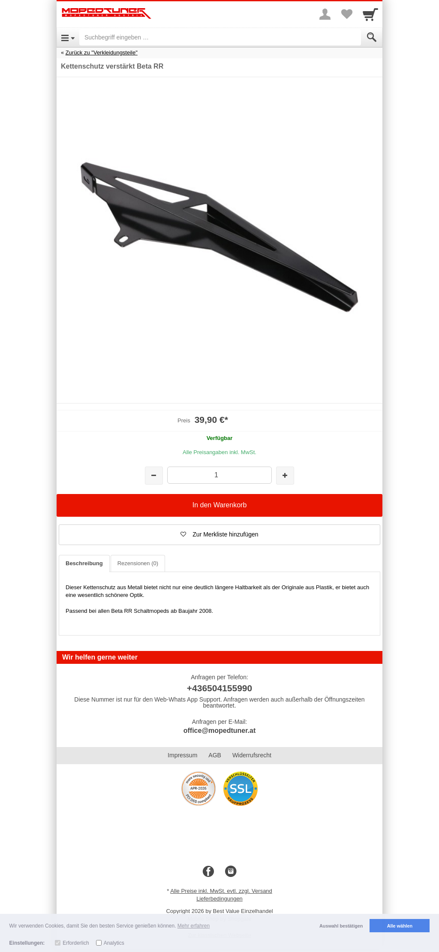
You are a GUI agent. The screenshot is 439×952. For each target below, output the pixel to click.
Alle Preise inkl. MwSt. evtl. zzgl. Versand (221, 891)
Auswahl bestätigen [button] (341, 925)
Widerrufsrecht (251, 755)
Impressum (182, 755)
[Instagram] (231, 872)
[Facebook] (208, 872)
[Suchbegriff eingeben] (220, 37)
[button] (219, 534)
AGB (214, 755)
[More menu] (325, 14)
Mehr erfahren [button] (193, 926)
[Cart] (370, 14)
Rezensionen (137, 563)
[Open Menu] (68, 37)
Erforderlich (76, 943)
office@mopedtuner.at (219, 730)
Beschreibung (84, 563)
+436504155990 (219, 688)
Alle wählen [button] (399, 925)
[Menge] (219, 475)
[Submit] (371, 37)
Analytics (114, 943)
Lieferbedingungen (219, 898)
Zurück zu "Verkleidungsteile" (102, 52)
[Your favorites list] (346, 14)
